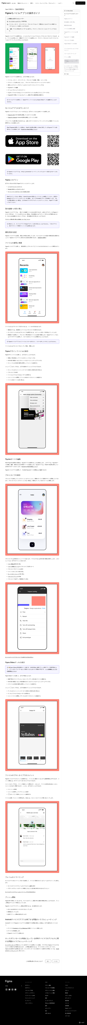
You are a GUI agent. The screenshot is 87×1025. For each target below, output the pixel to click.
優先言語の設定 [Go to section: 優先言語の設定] (68, 25)
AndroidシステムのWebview (20, 928)
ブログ (66, 985)
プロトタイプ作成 (29, 990)
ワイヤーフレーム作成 (30, 995)
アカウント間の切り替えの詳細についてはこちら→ (17, 219)
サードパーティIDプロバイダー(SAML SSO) (19, 191)
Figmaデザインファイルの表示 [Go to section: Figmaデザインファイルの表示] (71, 32)
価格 (46, 998)
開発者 (66, 992)
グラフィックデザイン (30, 992)
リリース (67, 1003)
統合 (46, 1010)
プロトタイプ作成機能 (50, 987)
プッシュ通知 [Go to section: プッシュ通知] (67, 57)
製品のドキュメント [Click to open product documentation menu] (22, 3)
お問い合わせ (48, 1013)
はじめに (14, 3)
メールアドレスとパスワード (15, 186)
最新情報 (67, 1000)
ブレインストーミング (30, 998)
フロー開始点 (11, 564)
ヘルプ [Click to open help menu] (59, 3)
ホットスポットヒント (13, 574)
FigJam (46, 995)
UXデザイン (27, 987)
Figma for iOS (11, 114)
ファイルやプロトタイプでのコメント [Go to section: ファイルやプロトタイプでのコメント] (71, 49)
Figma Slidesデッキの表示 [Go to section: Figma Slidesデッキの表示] (70, 43)
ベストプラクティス (69, 987)
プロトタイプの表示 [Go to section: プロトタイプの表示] (69, 40)
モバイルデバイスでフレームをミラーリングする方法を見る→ (20, 892)
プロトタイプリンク (13, 576)
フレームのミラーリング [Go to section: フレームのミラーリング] (70, 53)
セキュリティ (48, 1008)
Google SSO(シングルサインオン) (16, 189)
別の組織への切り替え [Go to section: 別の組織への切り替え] (69, 22)
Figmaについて (68, 1008)
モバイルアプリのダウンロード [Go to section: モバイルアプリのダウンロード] (71, 14)
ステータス (67, 1015)
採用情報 (67, 1005)
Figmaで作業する (9, 9)
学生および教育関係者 (50, 1003)
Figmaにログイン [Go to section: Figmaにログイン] (68, 18)
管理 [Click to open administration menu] (31, 3)
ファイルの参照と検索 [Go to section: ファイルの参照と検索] (69, 28)
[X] (6, 989)
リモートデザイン (29, 1003)
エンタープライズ (49, 1000)
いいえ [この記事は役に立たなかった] (56, 961)
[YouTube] (9, 989)
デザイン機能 (48, 985)
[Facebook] (15, 989)
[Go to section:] (71, 61)
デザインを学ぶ (68, 995)
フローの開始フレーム (13, 566)
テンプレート (28, 1000)
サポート (67, 990)
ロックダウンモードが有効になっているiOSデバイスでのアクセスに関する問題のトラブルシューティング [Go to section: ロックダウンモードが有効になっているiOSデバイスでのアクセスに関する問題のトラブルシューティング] (71, 68)
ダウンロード (68, 998)
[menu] (13, 986)
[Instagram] (12, 989)
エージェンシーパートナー (71, 1010)
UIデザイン (27, 985)
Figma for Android (12, 117)
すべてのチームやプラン (15, 21)
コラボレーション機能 (50, 992)
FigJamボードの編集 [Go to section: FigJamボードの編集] (69, 37)
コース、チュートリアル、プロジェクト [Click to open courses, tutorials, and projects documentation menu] (45, 3)
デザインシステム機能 (50, 990)
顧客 (46, 1005)
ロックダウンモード (10, 945)
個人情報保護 (68, 1013)
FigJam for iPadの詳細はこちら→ (29, 129)
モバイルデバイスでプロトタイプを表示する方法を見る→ (19, 657)
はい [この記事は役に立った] (48, 961)
